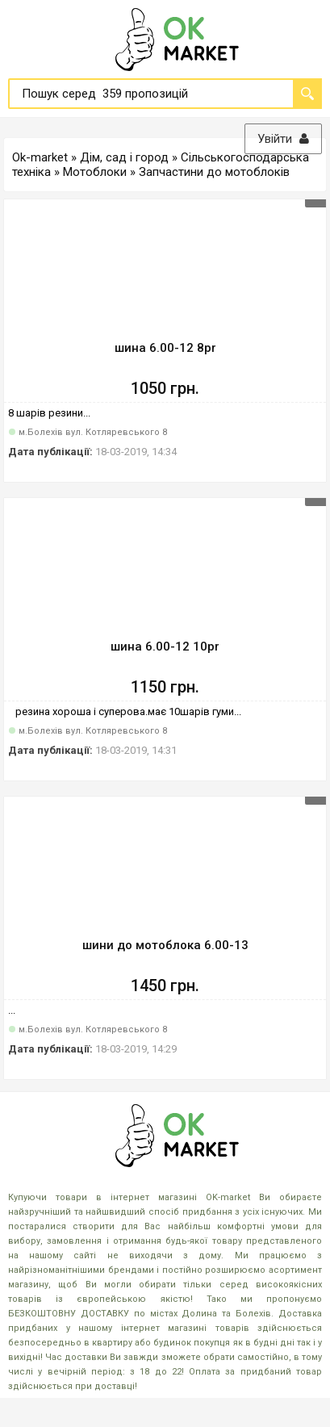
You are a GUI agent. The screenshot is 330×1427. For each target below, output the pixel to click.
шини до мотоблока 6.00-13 (165, 945)
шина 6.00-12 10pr (165, 646)
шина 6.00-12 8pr (165, 348)
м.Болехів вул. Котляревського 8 (93, 432)
